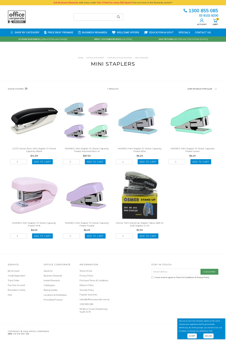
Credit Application (16, 275)
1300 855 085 (201, 10)
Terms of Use (86, 271)
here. (211, 331)
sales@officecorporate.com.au (94, 299)
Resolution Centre (16, 290)
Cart (215, 21)
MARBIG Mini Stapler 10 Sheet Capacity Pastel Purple (87, 227)
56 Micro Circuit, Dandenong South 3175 (93, 310)
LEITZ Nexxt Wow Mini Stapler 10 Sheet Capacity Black (34, 150)
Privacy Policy (86, 275)
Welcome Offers (125, 31)
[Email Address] (176, 272)
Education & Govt (159, 32)
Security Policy (87, 290)
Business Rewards (92, 32)
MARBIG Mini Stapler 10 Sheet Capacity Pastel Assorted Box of (87, 150)
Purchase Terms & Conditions (94, 280)
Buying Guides (51, 290)
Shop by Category (24, 32)
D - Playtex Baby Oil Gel (24, 327)
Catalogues (49, 285)
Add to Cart (42, 161)
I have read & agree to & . (180, 277)
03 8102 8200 (208, 15)
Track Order (13, 280)
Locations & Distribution (55, 295)
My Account (13, 271)
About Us (48, 271)
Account (202, 21)
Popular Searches (88, 294)
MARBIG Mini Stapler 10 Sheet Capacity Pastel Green (192, 150)
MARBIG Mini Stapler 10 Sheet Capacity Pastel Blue (140, 150)
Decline (208, 336)
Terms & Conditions (185, 277)
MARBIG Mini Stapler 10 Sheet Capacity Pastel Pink (34, 227)
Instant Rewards (52, 280)
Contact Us (203, 32)
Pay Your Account (16, 285)
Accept (192, 336)
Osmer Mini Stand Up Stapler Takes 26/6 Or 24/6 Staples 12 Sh (139, 227)
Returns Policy (87, 285)
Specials (184, 32)
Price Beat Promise (58, 32)
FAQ (10, 295)
